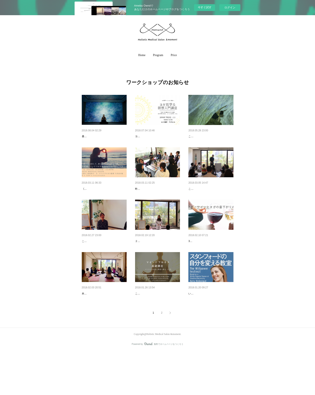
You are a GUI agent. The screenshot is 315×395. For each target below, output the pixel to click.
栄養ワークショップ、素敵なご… (157, 263)
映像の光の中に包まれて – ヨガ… (210, 136)
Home (141, 55)
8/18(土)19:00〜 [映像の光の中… (103, 136)
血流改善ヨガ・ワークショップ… (104, 326)
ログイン (229, 7)
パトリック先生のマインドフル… (157, 326)
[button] (141, 55)
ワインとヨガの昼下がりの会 (154, 200)
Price (174, 55)
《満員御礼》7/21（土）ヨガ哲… (157, 136)
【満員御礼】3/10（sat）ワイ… (209, 263)
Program (158, 55)
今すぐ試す (205, 7)
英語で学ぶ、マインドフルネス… (210, 200)
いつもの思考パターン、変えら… (104, 263)
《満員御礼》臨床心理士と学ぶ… (104, 200)
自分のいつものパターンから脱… (210, 326)
